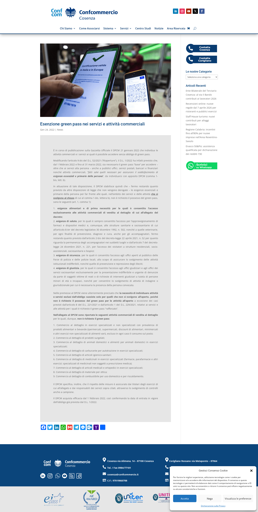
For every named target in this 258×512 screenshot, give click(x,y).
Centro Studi (143, 28)
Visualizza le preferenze (238, 498)
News (60, 129)
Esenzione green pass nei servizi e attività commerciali (92, 124)
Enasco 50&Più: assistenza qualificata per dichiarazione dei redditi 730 (201, 150)
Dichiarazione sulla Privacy (213, 505)
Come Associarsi (89, 28)
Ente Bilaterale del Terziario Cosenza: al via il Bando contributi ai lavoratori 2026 (201, 94)
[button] (251, 470)
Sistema (108, 28)
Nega (210, 498)
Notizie (159, 28)
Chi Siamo (66, 28)
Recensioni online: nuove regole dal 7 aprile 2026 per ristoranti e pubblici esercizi (201, 107)
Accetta (185, 498)
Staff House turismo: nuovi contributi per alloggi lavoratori (200, 120)
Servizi (124, 28)
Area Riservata (176, 28)
